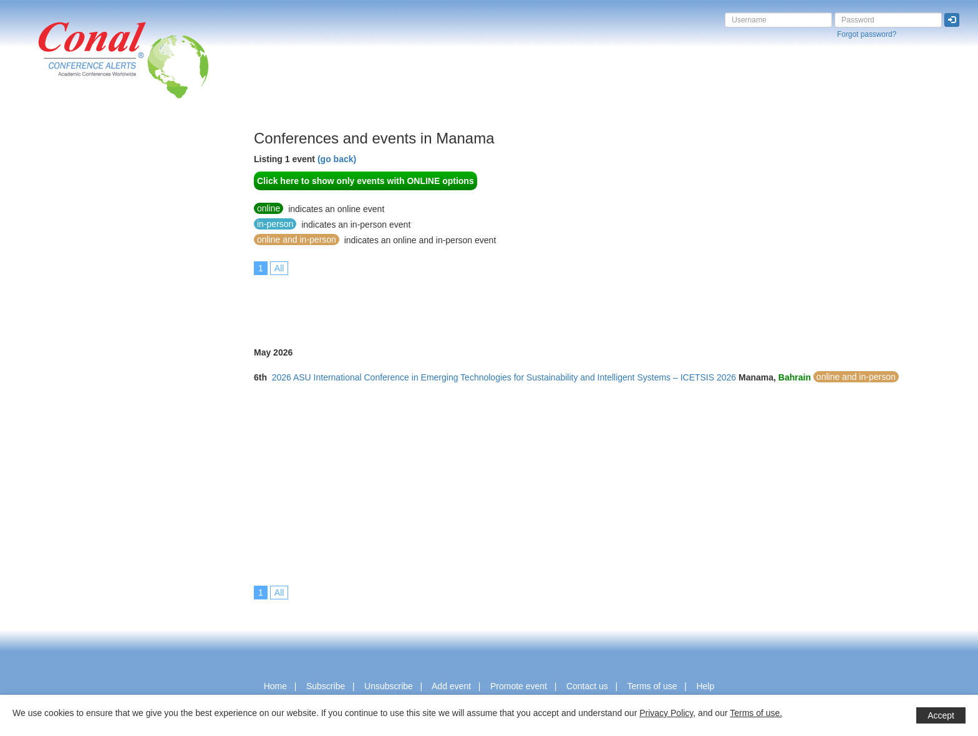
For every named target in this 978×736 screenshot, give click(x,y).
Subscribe (325, 686)
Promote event (518, 686)
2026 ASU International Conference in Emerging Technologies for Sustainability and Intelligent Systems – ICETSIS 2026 (504, 377)
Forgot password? (866, 34)
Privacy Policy (666, 713)
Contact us (587, 686)
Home (275, 686)
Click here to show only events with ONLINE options (365, 181)
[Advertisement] (59, 317)
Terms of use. (756, 713)
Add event (451, 686)
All (279, 268)
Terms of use (652, 686)
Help (705, 686)
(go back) (336, 159)
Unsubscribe (388, 686)
